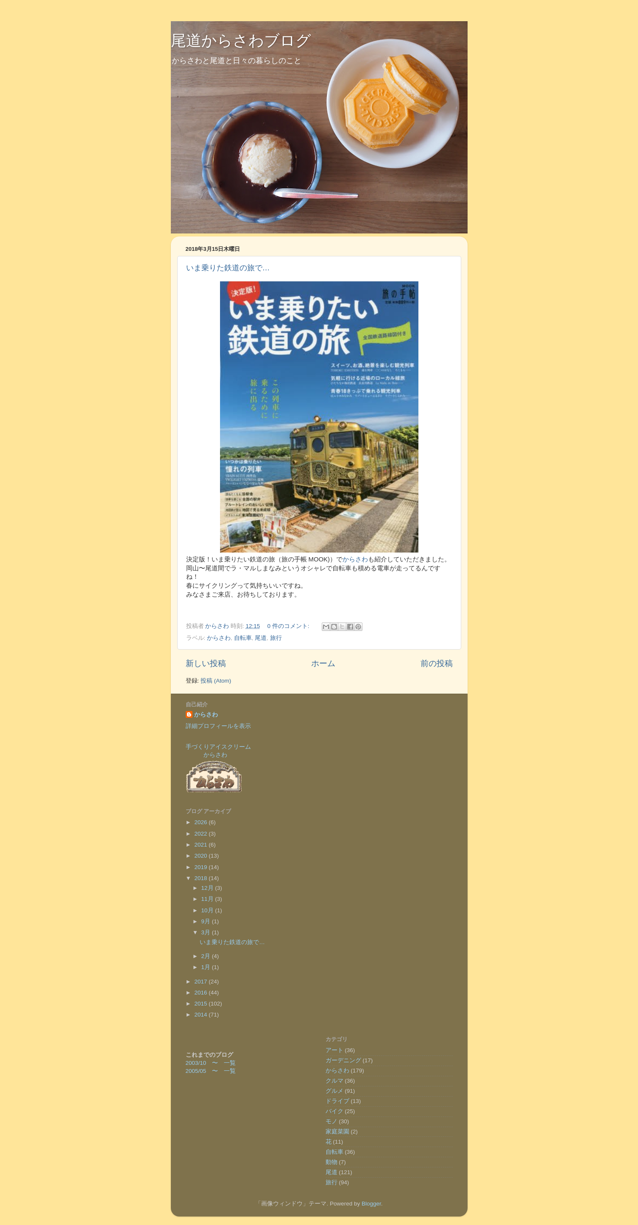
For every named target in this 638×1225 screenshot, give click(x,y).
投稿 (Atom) (216, 681)
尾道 (261, 638)
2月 (206, 956)
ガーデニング (343, 1060)
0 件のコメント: (289, 626)
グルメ (334, 1091)
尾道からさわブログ (241, 40)
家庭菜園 (337, 1131)
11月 (208, 899)
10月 (208, 910)
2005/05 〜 (205, 1071)
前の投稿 (437, 663)
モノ (331, 1121)
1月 (206, 967)
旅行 (276, 638)
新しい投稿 (206, 663)
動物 (331, 1162)
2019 (201, 867)
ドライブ (337, 1101)
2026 (201, 822)
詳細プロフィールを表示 (218, 726)
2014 (201, 1014)
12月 (208, 888)
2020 (201, 856)
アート (334, 1050)
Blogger (371, 1203)
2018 (201, 878)
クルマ (334, 1081)
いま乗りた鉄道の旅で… (228, 268)
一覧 (230, 1063)
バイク (334, 1111)
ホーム (323, 663)
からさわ (355, 559)
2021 (201, 845)
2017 (201, 981)
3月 (206, 932)
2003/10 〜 (205, 1063)
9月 (206, 921)
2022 (201, 834)
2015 (201, 1003)
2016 (201, 992)
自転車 (243, 638)
